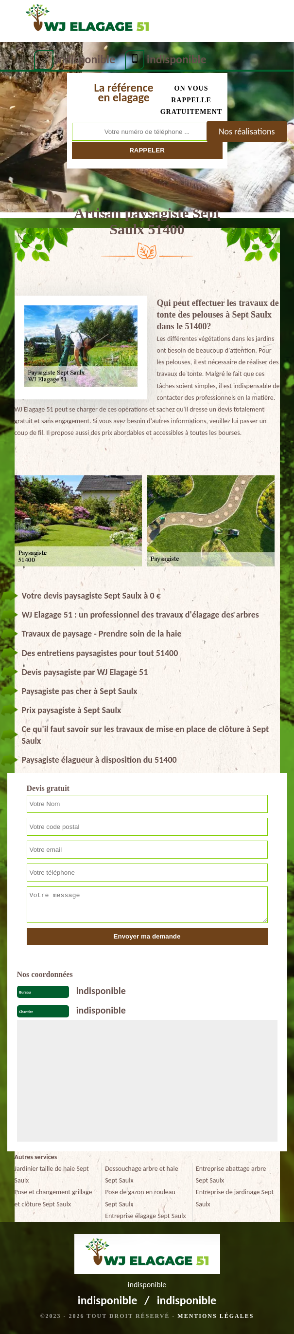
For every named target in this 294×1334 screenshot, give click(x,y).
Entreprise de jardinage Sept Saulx (235, 1198)
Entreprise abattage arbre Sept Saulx (231, 1174)
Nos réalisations (247, 131)
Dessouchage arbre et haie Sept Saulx (141, 1174)
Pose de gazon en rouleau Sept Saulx (140, 1198)
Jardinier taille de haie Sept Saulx (52, 1174)
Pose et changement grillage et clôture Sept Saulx (53, 1198)
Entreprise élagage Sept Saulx (145, 1216)
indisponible (86, 59)
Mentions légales (215, 1316)
